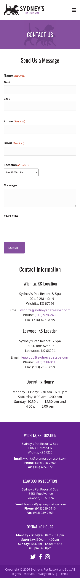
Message (10, 185)
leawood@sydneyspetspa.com (45, 357)
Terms (63, 574)
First (7, 82)
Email (14, 143)
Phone (14, 121)
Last (7, 98)
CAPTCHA (11, 216)
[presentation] (32, 227)
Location (16, 165)
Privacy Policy (45, 574)
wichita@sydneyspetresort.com (45, 310)
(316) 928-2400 (46, 315)
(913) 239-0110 (46, 362)
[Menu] (70, 10)
